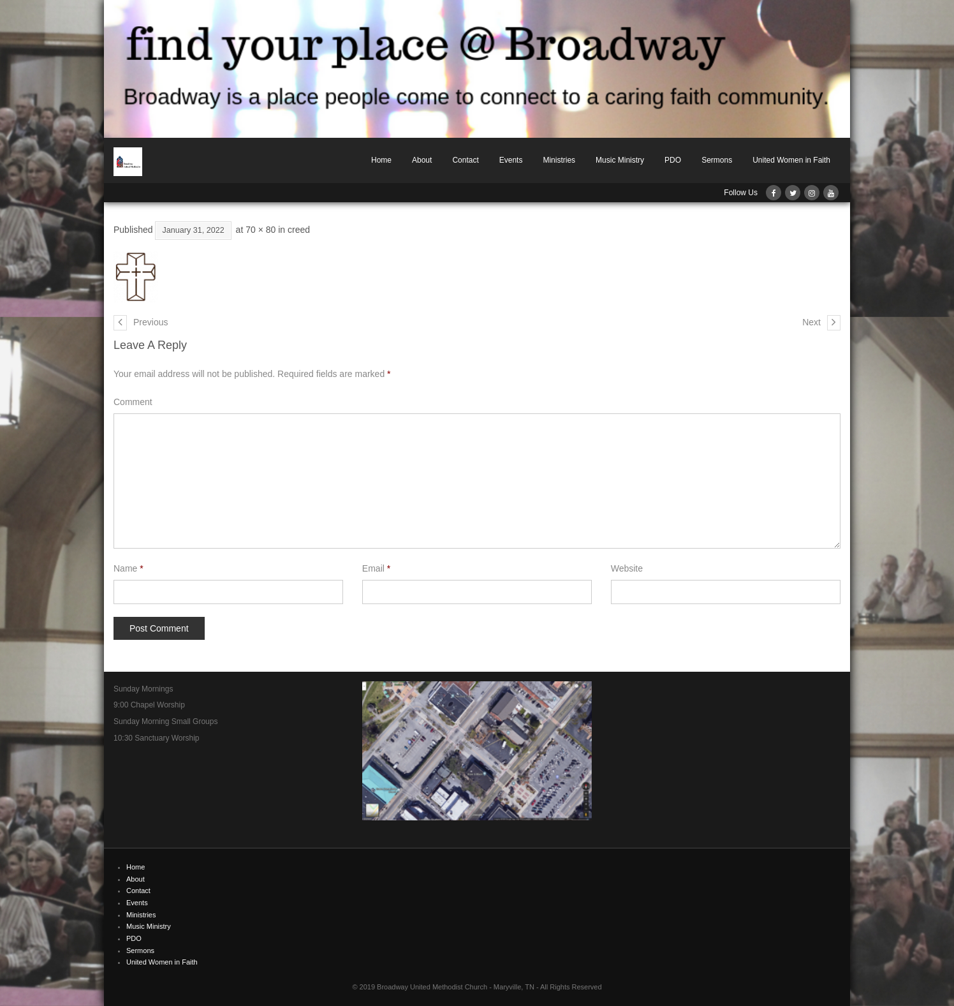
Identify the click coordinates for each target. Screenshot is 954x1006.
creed (299, 230)
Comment (133, 402)
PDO (672, 160)
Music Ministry (620, 160)
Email (376, 568)
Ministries (559, 160)
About (422, 160)
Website (627, 568)
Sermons (716, 160)
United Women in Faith (791, 160)
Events (511, 160)
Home (381, 160)
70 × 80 (260, 230)
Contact (465, 160)
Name (128, 568)
